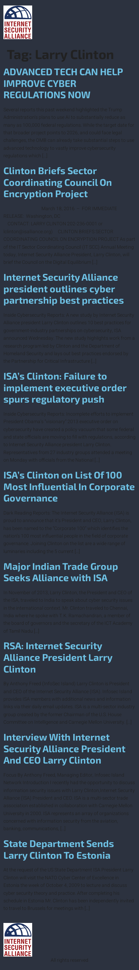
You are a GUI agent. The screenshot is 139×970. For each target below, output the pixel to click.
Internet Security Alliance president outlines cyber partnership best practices (63, 288)
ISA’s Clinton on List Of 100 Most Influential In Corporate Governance (69, 486)
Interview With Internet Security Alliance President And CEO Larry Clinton (64, 748)
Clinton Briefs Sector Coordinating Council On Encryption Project (57, 182)
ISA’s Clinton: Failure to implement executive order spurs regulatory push (64, 387)
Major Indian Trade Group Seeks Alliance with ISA (60, 572)
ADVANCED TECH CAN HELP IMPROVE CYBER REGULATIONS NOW (63, 83)
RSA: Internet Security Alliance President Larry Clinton (57, 657)
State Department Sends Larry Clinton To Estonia (58, 849)
